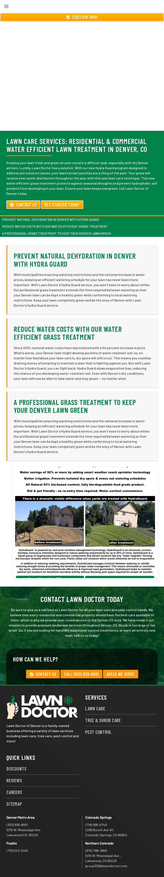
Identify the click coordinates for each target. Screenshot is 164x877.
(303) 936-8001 (17, 825)
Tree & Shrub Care (103, 720)
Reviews (14, 780)
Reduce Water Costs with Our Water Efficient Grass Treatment (55, 226)
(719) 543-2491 (17, 850)
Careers (14, 792)
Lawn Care (95, 708)
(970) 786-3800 (96, 850)
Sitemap (14, 804)
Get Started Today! (62, 204)
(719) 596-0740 (96, 825)
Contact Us (23, 204)
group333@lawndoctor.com (106, 866)
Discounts (16, 768)
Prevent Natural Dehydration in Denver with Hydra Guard (50, 219)
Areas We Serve (121, 674)
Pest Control (98, 732)
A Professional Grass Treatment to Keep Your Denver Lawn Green (56, 233)
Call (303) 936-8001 (81, 674)
